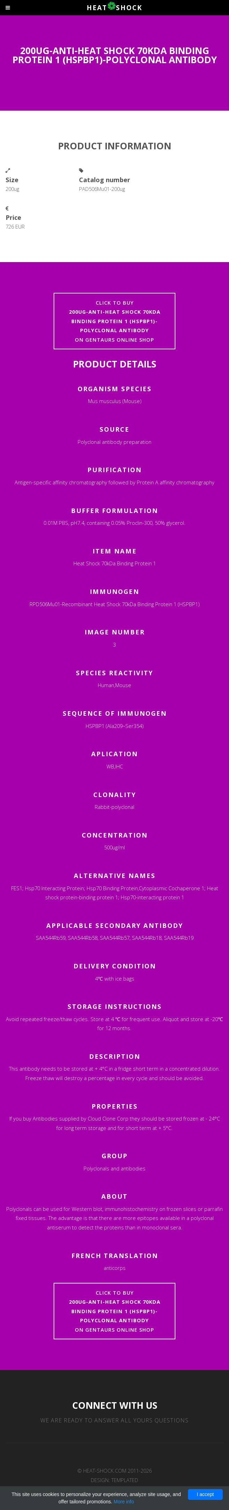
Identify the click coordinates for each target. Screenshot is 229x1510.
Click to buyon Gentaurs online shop (114, 321)
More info (124, 1501)
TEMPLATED (124, 1479)
